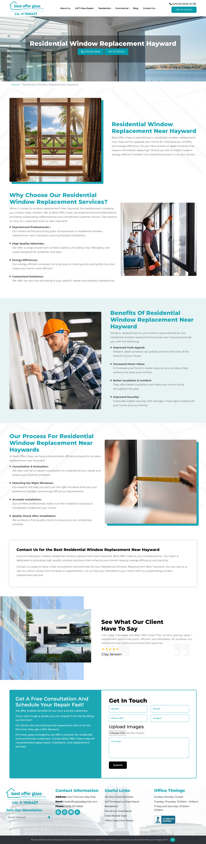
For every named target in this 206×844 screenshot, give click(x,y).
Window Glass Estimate (119, 796)
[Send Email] (195, 4)
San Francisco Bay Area (82, 796)
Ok (172, 840)
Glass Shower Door (116, 815)
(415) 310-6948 (178, 4)
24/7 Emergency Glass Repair (122, 801)
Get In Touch (116, 51)
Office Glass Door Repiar (119, 820)
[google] (58, 812)
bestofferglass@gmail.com (81, 801)
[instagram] (64, 812)
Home (15, 84)
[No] (202, 839)
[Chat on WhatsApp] (191, 4)
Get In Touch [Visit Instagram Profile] (184, 9)
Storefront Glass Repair (118, 811)
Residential (111, 806)
